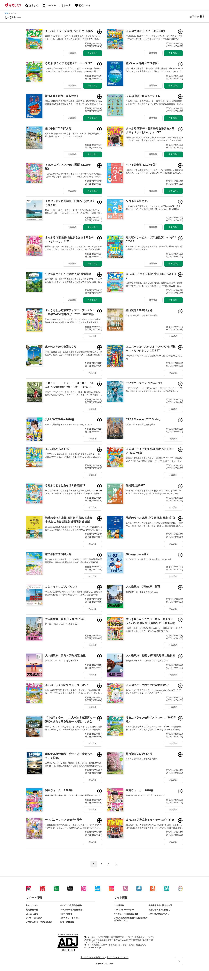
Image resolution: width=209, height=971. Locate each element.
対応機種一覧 (32, 910)
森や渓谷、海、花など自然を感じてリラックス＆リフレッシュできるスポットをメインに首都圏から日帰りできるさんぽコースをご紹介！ (73, 280)
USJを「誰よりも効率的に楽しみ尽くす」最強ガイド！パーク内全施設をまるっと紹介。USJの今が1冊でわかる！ (154, 629)
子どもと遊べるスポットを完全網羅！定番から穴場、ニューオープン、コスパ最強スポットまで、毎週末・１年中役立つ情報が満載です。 (73, 492)
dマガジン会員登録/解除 (71, 905)
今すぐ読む (92, 53)
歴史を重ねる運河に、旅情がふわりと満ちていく (147, 660)
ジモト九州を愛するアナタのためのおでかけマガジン (68, 424)
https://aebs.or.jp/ (93, 947)
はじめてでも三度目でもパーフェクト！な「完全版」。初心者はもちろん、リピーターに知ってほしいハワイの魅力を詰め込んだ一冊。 (154, 171)
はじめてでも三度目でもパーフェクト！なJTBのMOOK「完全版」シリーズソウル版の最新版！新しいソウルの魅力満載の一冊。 (153, 208)
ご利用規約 (119, 905)
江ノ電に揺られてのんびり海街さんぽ (61, 624)
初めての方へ (32, 905)
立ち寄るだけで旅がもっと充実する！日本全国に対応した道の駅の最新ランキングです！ (154, 248)
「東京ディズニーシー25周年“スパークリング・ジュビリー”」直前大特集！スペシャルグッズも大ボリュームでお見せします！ (154, 389)
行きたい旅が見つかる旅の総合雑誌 (141, 315)
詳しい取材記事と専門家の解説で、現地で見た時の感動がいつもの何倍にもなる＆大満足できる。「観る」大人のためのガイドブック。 (73, 102)
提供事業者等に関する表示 (160, 905)
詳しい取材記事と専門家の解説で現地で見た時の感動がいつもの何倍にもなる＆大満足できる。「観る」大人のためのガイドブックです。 (154, 70)
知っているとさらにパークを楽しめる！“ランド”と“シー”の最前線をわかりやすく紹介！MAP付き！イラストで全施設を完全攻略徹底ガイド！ (73, 321)
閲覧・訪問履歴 (67, 922)
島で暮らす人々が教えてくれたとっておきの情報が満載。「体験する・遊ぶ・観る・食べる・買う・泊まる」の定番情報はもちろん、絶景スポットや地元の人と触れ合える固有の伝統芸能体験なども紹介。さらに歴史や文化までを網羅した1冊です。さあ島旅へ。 (154, 524)
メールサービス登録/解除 (71, 910)
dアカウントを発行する (92, 957)
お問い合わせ (66, 914)
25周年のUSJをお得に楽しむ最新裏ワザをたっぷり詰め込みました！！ (154, 357)
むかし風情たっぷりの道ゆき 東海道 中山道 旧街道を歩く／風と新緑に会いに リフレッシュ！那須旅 (73, 135)
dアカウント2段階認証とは (126, 914)
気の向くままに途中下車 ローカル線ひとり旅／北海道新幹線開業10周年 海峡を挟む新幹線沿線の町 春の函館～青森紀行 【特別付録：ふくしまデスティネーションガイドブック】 (73, 561)
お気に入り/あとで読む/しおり (39, 922)
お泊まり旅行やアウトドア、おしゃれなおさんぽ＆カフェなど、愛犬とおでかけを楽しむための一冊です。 (154, 691)
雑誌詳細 (72, 53)
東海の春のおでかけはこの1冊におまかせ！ (145, 795)
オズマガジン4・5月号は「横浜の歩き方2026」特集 (149, 559)
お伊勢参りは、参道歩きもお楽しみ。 (142, 592)
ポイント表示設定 (34, 918)
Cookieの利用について (159, 914)
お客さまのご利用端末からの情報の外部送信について (131, 919)
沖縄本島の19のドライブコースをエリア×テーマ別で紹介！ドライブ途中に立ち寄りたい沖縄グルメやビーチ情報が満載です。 (154, 37)
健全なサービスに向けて (159, 910)
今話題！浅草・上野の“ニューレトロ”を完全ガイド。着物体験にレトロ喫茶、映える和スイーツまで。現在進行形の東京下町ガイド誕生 (154, 102)
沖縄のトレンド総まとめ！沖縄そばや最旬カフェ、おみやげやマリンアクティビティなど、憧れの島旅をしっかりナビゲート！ (154, 492)
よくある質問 (32, 914)
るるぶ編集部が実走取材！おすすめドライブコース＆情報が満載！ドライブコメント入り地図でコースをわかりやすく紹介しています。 (73, 692)
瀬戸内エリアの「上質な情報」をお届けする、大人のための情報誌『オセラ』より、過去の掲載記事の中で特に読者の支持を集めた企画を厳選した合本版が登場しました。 (73, 728)
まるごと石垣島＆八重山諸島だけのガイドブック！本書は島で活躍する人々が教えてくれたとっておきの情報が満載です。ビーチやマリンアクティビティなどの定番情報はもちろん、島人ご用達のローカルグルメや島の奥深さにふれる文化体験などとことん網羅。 (73, 528)
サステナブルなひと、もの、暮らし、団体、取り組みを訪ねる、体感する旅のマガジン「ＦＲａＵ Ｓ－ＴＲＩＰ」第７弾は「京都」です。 (73, 394)
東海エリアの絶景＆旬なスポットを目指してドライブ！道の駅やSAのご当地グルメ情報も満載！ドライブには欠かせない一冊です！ (154, 459)
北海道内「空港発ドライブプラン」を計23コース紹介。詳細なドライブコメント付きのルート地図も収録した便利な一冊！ (72, 70)
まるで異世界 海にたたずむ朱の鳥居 (61, 660)
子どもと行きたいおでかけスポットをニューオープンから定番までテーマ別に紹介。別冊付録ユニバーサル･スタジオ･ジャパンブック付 (73, 175)
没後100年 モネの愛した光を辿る (140, 424)
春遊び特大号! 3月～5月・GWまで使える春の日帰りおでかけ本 (73, 795)
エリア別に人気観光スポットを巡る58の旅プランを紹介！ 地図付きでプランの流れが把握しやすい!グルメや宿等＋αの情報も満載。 (73, 456)
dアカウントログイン (69, 918)
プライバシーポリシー (124, 910)
